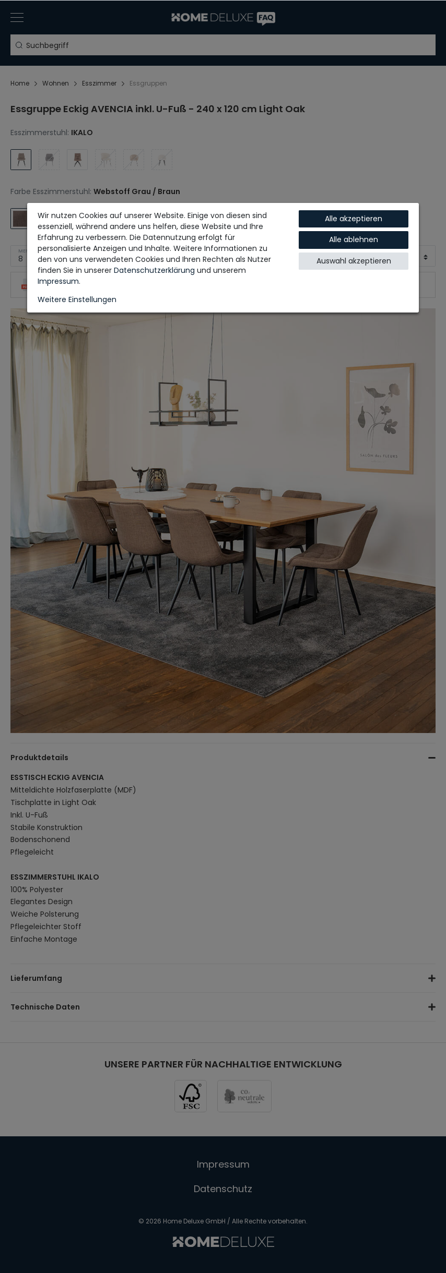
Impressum (58, 281)
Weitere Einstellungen (77, 299)
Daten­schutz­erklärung (154, 270)
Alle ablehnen (353, 239)
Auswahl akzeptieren (353, 261)
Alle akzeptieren (353, 218)
